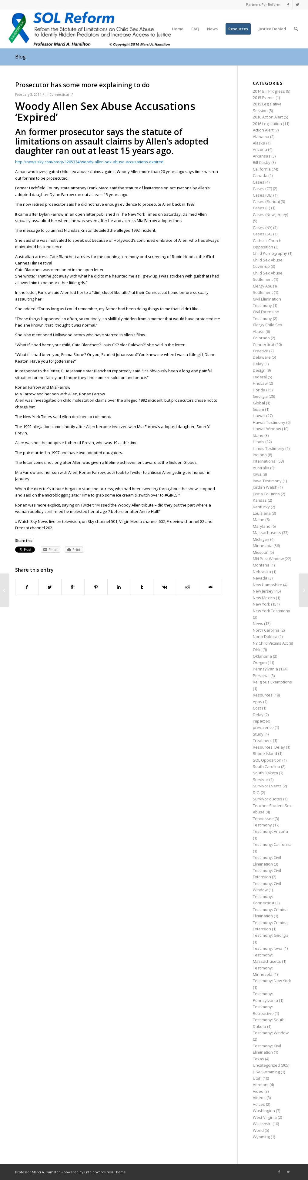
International (264, 461)
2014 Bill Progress (269, 91)
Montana (261, 565)
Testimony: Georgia (271, 935)
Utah (257, 1078)
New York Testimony (271, 610)
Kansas (260, 500)
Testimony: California (272, 844)
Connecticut (59, 94)
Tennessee (263, 818)
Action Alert (263, 130)
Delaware (262, 357)
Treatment (262, 740)
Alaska (259, 143)
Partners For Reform (263, 4)
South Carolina (266, 766)
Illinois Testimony (268, 448)
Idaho (258, 435)
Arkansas (261, 156)
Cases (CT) (262, 188)
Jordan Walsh (265, 487)
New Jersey (263, 591)
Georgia (260, 396)
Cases (258, 182)
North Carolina (266, 630)
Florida (259, 390)
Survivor (260, 779)
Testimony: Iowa (268, 948)
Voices (259, 1104)
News (258, 623)
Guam (258, 409)
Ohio (257, 649)
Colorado (261, 338)
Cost (257, 708)
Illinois (258, 441)
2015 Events (264, 97)
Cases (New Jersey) (270, 214)
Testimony (262, 825)
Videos (259, 1097)
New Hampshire (267, 584)
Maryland (261, 526)
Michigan (261, 539)
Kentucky (261, 507)
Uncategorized (266, 1065)
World (258, 1130)
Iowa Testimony (267, 481)
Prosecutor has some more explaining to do (82, 85)
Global (259, 403)
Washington (264, 1110)
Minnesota (263, 545)
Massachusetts (267, 532)
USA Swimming (266, 1072)
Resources (263, 695)
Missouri (261, 552)
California (262, 169)
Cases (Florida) (266, 201)
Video (258, 1091)
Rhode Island (265, 753)
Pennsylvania (265, 669)
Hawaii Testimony (269, 422)
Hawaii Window (267, 428)
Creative (260, 351)
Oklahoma (262, 656)
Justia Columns (266, 494)
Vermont (261, 1084)
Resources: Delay (269, 747)
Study (258, 734)
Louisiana (262, 513)
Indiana (260, 454)
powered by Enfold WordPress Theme (95, 1172)
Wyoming (261, 1136)
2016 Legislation (267, 123)
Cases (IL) (261, 208)
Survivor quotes (267, 799)
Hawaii (259, 415)
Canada (260, 175)
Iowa (257, 474)
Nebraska (262, 571)
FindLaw (260, 383)
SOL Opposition (267, 760)
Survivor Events (267, 786)
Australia (261, 467)
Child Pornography (270, 253)
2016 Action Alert (268, 117)
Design (259, 370)
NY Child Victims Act (270, 643)
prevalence (263, 727)
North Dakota (265, 636)
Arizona (260, 149)
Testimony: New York (272, 980)
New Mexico (264, 597)
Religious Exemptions (272, 682)
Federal (260, 377)
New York (261, 604)
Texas (258, 1059)
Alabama (261, 136)
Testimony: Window (271, 1032)
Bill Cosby (261, 162)
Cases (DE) (262, 195)
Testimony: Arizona (270, 831)
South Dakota (265, 773)
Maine (258, 519)
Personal (261, 675)
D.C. (256, 792)
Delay (258, 364)
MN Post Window (268, 558)
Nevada (260, 578)
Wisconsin (262, 1123)
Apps (257, 701)
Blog (20, 56)
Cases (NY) (262, 227)
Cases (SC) (262, 234)
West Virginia (265, 1117)
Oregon (260, 662)
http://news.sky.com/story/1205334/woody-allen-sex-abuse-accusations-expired (89, 162)
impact (259, 721)
